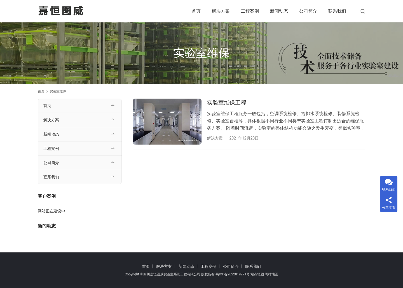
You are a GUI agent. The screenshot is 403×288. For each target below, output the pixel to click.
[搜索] (362, 11)
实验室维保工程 (226, 102)
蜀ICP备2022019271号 (232, 274)
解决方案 (221, 11)
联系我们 (337, 11)
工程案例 (250, 11)
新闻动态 (279, 11)
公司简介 (308, 11)
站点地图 (257, 274)
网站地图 (271, 274)
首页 (196, 11)
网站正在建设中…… (54, 211)
